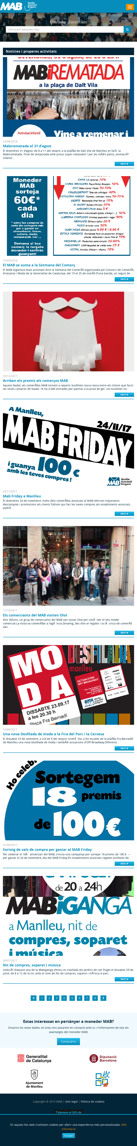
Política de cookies (92, 1101)
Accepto (68, 1135)
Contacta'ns (68, 1041)
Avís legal (71, 1101)
